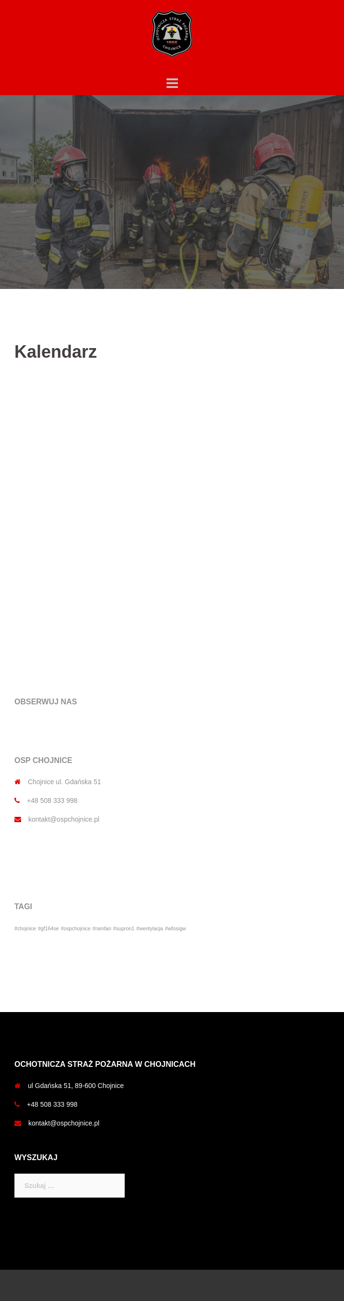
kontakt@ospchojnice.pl (63, 819)
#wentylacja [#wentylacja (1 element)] (149, 928)
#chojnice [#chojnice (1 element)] (25, 928)
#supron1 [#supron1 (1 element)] (123, 928)
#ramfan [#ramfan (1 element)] (102, 928)
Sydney (142, 1285)
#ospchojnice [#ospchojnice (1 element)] (76, 928)
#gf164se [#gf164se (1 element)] (48, 928)
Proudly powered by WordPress (54, 1285)
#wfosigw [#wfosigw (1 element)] (175, 928)
